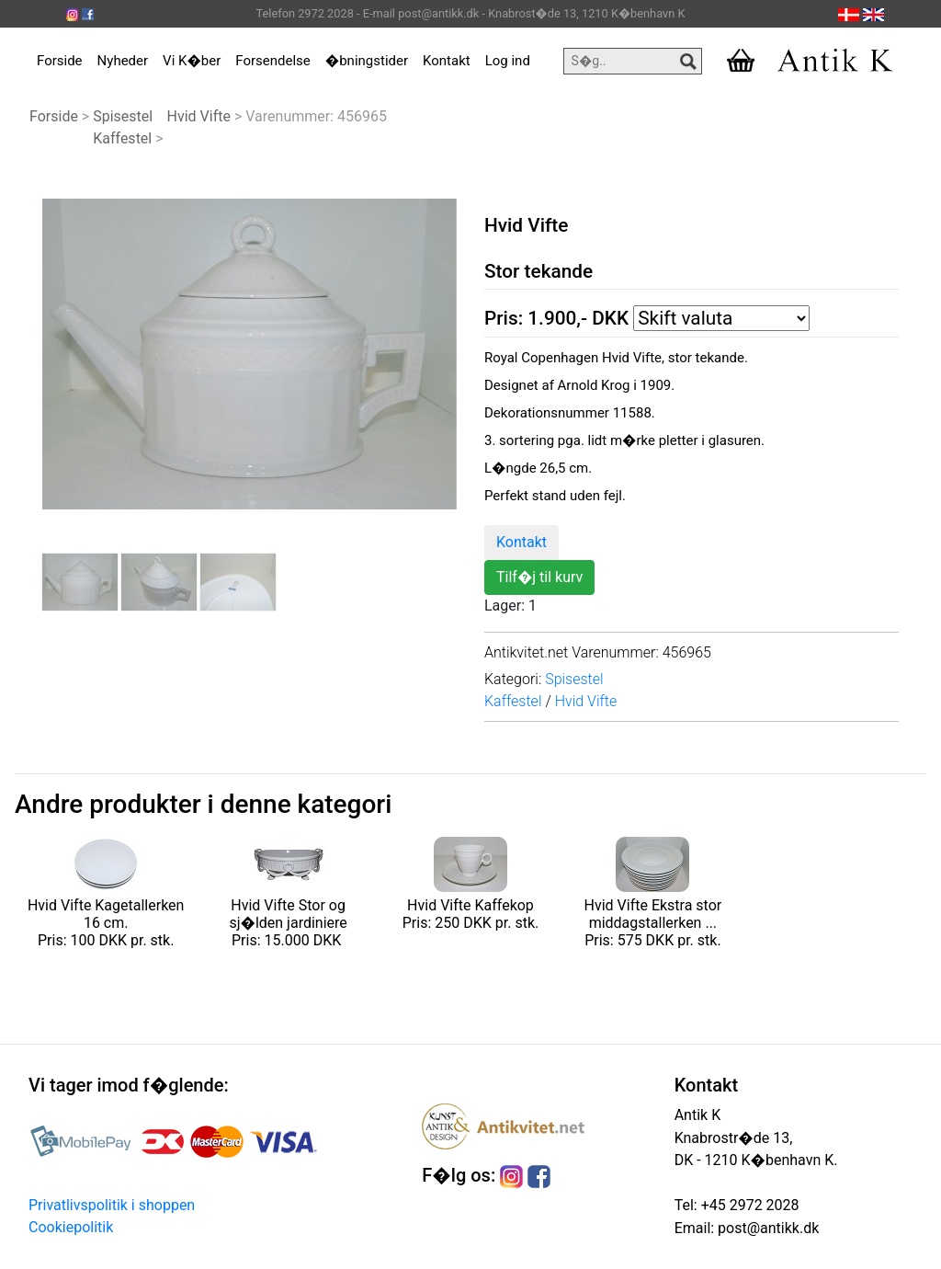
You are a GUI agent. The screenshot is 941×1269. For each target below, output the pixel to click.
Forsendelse (273, 60)
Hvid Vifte (199, 116)
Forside (60, 60)
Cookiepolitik (70, 1227)
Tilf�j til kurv (539, 577)
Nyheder (123, 60)
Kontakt (446, 60)
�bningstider (366, 60)
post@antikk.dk (766, 1228)
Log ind (507, 60)
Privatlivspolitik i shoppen (111, 1205)
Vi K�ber (192, 60)
